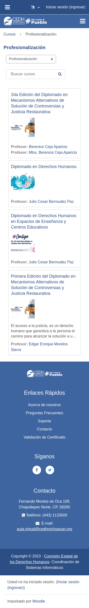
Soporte (44, 421)
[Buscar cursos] (35, 74)
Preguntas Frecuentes (44, 413)
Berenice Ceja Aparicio (48, 147)
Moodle (39, 601)
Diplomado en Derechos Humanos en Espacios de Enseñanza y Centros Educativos (43, 221)
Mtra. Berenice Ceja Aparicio (53, 152)
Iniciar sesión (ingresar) (65, 7)
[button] (35, 7)
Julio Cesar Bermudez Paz (51, 201)
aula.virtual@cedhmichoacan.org (44, 529)
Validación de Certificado (45, 437)
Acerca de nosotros (44, 405)
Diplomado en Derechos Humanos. (44, 166)
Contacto (44, 429)
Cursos (10, 34)
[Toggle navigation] (82, 21)
